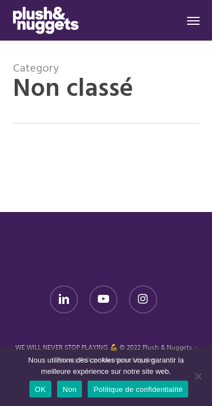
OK (40, 389)
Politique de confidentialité (138, 389)
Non (70, 389)
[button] (193, 20)
